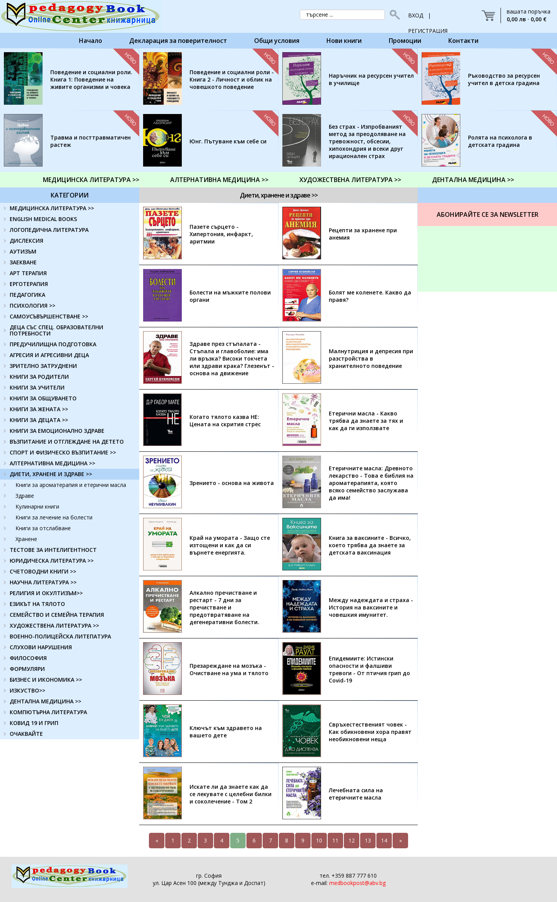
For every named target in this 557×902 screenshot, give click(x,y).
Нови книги (344, 40)
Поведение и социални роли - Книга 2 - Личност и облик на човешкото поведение (232, 79)
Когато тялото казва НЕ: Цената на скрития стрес (225, 420)
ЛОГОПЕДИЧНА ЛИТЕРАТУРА (49, 229)
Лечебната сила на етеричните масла (356, 793)
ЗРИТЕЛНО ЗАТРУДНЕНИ (43, 365)
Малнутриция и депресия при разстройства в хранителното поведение (371, 358)
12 (352, 840)
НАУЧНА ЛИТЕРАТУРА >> (43, 582)
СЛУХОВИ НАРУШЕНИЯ (41, 647)
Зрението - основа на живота (232, 483)
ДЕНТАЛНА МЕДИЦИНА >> (473, 179)
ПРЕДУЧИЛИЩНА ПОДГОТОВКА (53, 344)
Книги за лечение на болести (53, 517)
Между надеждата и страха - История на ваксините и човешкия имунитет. (371, 607)
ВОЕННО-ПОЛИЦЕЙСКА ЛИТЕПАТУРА (60, 636)
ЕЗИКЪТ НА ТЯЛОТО (37, 604)
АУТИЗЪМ (23, 251)
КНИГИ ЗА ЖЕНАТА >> (39, 409)
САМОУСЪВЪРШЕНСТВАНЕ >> (49, 316)
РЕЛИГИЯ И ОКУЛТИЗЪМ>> (46, 593)
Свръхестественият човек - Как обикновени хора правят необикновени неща (370, 732)
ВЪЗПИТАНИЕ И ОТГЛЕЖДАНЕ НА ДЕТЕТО (67, 441)
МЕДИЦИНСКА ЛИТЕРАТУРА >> (91, 179)
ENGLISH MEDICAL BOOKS (43, 219)
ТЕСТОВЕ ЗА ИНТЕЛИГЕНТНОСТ (53, 549)
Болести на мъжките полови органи (230, 296)
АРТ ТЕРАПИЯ (28, 273)
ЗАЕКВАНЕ (23, 262)
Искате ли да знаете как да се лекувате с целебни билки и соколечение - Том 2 (231, 794)
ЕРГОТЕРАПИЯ (29, 284)
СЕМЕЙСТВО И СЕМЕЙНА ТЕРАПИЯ (57, 614)
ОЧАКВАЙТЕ (26, 733)
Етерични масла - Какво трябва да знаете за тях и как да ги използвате (366, 421)
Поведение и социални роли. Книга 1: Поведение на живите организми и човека (91, 79)
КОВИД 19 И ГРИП (34, 723)
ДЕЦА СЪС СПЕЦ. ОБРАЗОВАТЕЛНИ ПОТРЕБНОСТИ (56, 330)
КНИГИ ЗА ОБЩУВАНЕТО (43, 398)
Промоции (405, 40)
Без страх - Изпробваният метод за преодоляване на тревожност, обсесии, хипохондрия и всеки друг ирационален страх (367, 141)
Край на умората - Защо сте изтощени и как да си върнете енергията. (230, 545)
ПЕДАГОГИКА (27, 294)
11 (335, 840)
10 (319, 840)
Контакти (463, 40)
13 (368, 840)
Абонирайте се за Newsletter (487, 214)
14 (384, 840)
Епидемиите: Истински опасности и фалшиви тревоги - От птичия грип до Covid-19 (369, 669)
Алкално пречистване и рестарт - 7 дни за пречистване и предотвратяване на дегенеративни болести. (224, 607)
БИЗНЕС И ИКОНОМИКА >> (46, 679)
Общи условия (276, 40)
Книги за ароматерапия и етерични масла (70, 484)
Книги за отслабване (43, 528)
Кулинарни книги (37, 506)
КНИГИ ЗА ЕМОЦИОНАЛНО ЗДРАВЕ (57, 430)
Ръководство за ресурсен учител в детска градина (504, 79)
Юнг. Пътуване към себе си (228, 141)
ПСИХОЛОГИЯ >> (32, 305)
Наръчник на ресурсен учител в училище (371, 79)
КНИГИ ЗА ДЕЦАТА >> (39, 420)
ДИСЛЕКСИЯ (26, 240)
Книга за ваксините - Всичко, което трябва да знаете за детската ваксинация (370, 545)
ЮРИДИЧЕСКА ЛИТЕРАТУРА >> (52, 560)
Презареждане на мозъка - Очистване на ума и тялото (229, 669)
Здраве (24, 495)
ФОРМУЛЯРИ (27, 668)
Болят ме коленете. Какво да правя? (370, 296)
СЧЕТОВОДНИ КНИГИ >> (43, 571)
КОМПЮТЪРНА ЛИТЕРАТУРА (48, 712)
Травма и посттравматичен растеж (90, 141)
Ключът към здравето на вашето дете (226, 731)
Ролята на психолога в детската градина (500, 141)
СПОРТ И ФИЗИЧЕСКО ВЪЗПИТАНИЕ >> (63, 452)
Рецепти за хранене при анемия (363, 233)
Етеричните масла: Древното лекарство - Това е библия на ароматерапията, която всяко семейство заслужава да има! (371, 483)
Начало (90, 40)
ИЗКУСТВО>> (27, 690)
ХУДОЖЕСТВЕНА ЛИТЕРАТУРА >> (350, 179)
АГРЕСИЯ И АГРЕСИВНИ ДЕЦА (49, 355)
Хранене (26, 539)
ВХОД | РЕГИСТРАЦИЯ (428, 17)
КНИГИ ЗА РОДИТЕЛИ (39, 376)
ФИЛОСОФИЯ (28, 658)
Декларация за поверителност (178, 40)
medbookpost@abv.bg (357, 883)
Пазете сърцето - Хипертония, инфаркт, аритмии (221, 234)
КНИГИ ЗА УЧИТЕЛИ (37, 387)
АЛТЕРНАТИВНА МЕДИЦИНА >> (219, 179)
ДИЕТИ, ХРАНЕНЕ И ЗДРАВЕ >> (51, 474)
